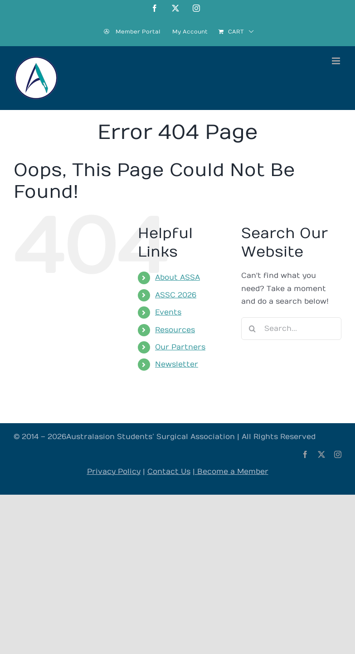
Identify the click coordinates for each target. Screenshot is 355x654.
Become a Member (231, 472)
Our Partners (180, 347)
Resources (175, 330)
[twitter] (321, 454)
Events (168, 312)
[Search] (252, 328)
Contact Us (168, 472)
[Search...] (291, 328)
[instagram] (337, 454)
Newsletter (176, 364)
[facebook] (305, 454)
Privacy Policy (114, 472)
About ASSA (177, 277)
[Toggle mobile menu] (336, 61)
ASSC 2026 (175, 295)
